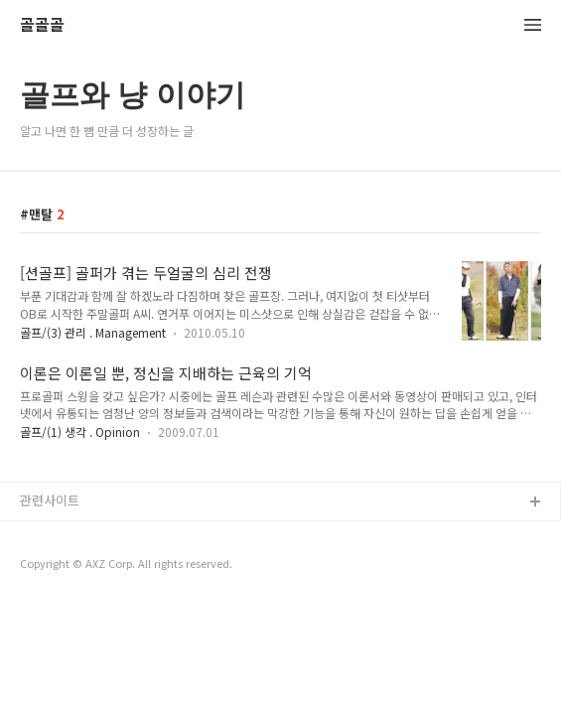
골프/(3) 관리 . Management (93, 332)
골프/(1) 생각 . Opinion (80, 431)
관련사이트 (49, 500)
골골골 (42, 25)
